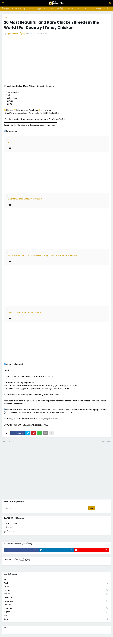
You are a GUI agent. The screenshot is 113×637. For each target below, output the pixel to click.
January (56, 594)
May (56, 579)
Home (6, 17)
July (56, 615)
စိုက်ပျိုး (98, 8)
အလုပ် (46, 8)
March (56, 586)
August (56, 611)
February (56, 590)
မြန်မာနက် (5, 8)
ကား (52, 8)
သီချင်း (31, 8)
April (56, 583)
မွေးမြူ (106, 8)
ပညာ (91, 8)
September (56, 608)
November (56, 601)
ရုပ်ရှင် (39, 8)
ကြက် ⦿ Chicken (10, 523)
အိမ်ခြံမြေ (60, 8)
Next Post (106, 441)
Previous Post (9, 441)
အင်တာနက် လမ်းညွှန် (19, 8)
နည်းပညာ (70, 8)
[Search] (46, 508)
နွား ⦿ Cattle (9, 531)
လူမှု (78, 8)
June (56, 619)
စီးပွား (84, 8)
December (56, 597)
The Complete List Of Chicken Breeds (24, 312)
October (56, 604)
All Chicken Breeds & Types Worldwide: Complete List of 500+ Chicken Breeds (42, 255)
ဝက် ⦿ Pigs (8, 527)
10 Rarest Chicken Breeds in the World (25, 199)
